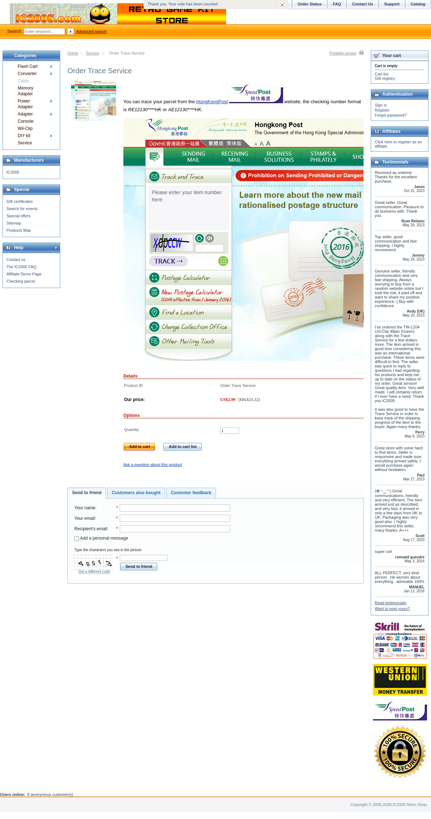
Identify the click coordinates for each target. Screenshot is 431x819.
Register (382, 110)
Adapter (25, 114)
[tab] (86, 493)
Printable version (343, 53)
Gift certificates (19, 201)
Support (391, 4)
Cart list (381, 74)
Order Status (310, 4)
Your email (84, 518)
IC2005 (12, 172)
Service (93, 53)
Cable (23, 80)
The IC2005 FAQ (21, 267)
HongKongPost (212, 101)
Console (26, 121)
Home (72, 53)
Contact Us (362, 4)
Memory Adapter (25, 91)
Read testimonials (390, 603)
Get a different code (94, 572)
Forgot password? (390, 115)
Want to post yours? (392, 608)
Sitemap (13, 223)
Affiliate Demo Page (23, 274)
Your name (84, 507)
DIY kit (24, 135)
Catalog (418, 4)
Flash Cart (28, 66)
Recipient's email (90, 528)
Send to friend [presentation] (86, 492)
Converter (27, 73)
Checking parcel (20, 281)
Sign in (381, 105)
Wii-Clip (25, 128)
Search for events (22, 208)
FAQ (337, 4)
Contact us (16, 259)
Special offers (18, 216)
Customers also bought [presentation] (136, 492)
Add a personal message (101, 538)
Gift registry (385, 78)
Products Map (18, 230)
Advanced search (91, 31)
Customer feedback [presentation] (191, 492)
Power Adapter (25, 104)
